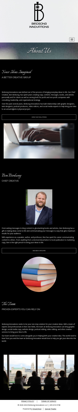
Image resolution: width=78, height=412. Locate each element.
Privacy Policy (27, 401)
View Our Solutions (39, 117)
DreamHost (37, 409)
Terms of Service (48, 401)
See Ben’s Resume (39, 250)
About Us (39, 51)
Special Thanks (50, 409)
